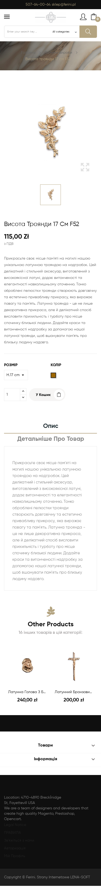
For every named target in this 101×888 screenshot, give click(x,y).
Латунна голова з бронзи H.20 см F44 (27, 692)
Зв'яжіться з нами (19, 840)
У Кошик (43, 395)
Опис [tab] (50, 426)
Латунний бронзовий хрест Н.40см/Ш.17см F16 (74, 692)
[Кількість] (12, 394)
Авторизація (15, 848)
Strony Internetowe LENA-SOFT (63, 877)
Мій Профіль (14, 856)
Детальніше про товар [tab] (50, 439)
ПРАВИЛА (12, 833)
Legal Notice (15, 825)
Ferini (30, 877)
